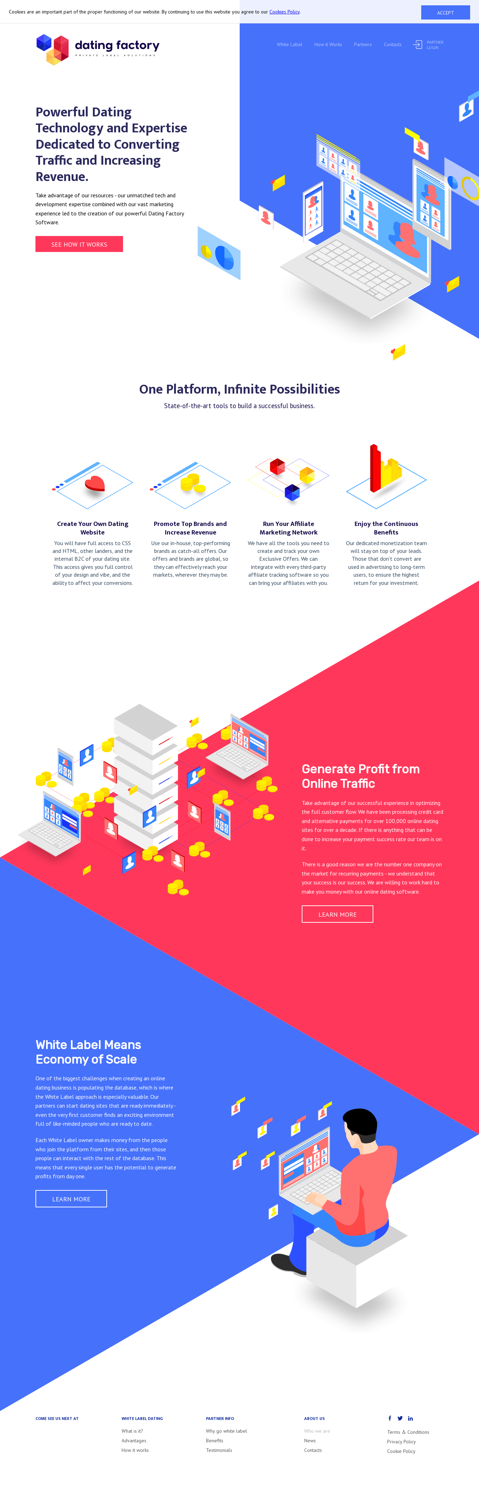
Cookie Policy (401, 1451)
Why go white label (226, 1431)
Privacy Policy (401, 1441)
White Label (289, 44)
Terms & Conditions (408, 1432)
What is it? (132, 1431)
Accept (445, 13)
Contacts (393, 44)
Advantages (134, 1440)
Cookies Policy (284, 12)
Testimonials (219, 1450)
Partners (363, 44)
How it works (135, 1450)
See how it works (79, 244)
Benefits (214, 1440)
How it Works (328, 44)
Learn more (337, 914)
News (310, 1440)
